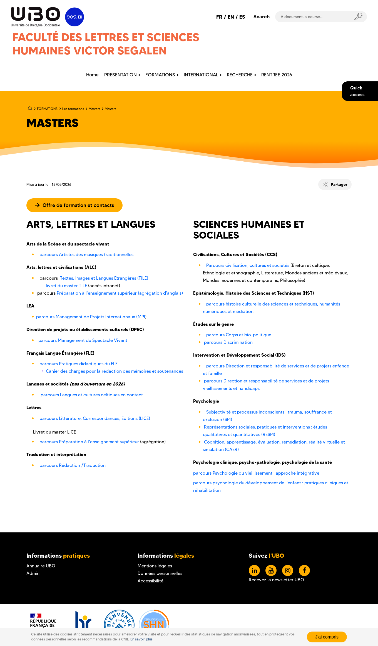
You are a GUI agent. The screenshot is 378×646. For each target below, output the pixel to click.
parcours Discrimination (228, 342)
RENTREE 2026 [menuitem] (276, 74)
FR (219, 17)
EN (231, 17)
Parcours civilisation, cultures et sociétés (247, 265)
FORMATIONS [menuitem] (160, 74)
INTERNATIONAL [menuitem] (201, 74)
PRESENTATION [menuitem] (120, 74)
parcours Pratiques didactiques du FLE (78, 363)
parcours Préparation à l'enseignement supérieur (89, 441)
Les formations (73, 109)
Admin (32, 573)
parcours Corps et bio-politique (238, 334)
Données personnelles (160, 573)
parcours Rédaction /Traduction (72, 465)
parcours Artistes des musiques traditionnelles (86, 254)
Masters (94, 109)
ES (242, 17)
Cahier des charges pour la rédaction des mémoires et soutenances (114, 371)
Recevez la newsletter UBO (276, 579)
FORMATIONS (47, 109)
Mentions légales (155, 566)
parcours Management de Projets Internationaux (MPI (90, 316)
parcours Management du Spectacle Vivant (82, 340)
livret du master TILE (66, 285)
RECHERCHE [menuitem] (240, 74)
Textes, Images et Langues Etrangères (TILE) (104, 278)
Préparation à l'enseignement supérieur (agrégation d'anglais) (120, 293)
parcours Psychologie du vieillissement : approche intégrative (256, 473)
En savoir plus (141, 639)
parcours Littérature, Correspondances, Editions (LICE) (94, 418)
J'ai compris (327, 637)
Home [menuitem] (92, 74)
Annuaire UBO (40, 566)
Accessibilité (150, 581)
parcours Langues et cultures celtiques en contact (92, 394)
